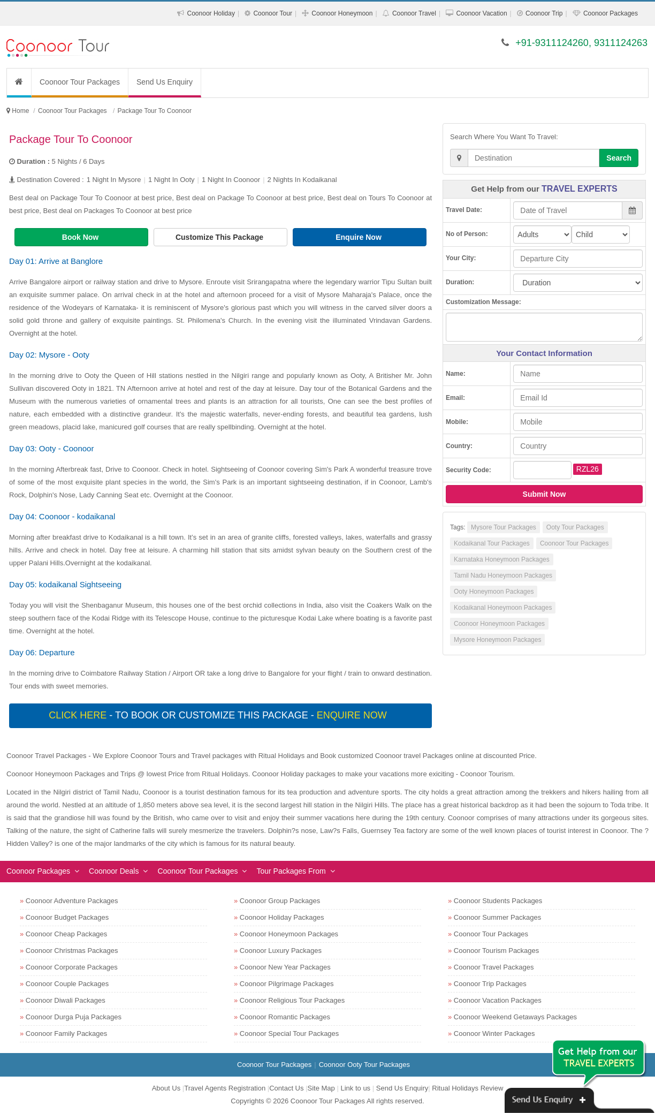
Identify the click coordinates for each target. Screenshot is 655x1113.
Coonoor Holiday (211, 13)
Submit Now (544, 494)
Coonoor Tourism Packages (496, 951)
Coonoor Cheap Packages (67, 934)
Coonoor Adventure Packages (72, 901)
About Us (166, 1088)
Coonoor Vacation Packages (498, 1000)
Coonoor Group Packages (280, 901)
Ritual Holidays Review (467, 1088)
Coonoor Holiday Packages (282, 917)
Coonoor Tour (272, 13)
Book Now (81, 237)
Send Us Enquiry (164, 82)
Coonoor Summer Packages (497, 917)
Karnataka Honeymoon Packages (502, 559)
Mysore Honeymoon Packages (497, 639)
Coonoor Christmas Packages (72, 951)
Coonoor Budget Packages (67, 917)
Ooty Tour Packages (575, 527)
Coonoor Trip (543, 13)
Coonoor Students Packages (498, 901)
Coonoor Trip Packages (490, 984)
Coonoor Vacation (481, 13)
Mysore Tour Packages (503, 527)
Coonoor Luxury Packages (281, 951)
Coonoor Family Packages (66, 1033)
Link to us (355, 1088)
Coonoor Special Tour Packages (289, 1033)
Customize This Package (220, 237)
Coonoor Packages (610, 13)
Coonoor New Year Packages (285, 967)
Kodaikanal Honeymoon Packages (503, 607)
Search (618, 158)
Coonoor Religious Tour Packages (292, 1000)
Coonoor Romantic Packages (285, 1017)
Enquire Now (359, 237)
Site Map (321, 1088)
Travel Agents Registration (224, 1088)
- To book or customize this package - (219, 715)
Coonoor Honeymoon (341, 13)
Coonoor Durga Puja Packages (73, 1017)
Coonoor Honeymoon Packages (499, 623)
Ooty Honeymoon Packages (494, 591)
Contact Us (286, 1088)
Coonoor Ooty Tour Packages (364, 1065)
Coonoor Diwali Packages (65, 1000)
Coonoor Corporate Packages (72, 967)
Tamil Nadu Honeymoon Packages (503, 575)
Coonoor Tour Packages (80, 82)
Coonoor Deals (114, 871)
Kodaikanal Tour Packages (492, 543)
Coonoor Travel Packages (494, 967)
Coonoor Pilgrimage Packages (287, 984)
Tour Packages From (290, 871)
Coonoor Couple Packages (67, 984)
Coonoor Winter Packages (494, 1033)
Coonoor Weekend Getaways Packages (515, 1017)
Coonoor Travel (414, 13)
